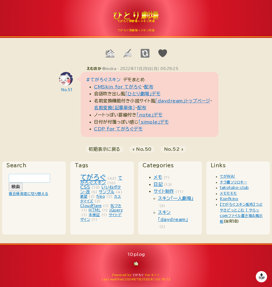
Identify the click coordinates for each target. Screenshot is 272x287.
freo (100, 196)
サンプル (107, 192)
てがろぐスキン (101, 180)
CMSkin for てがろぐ (118, 87)
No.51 (67, 90)
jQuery (116, 210)
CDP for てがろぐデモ (118, 129)
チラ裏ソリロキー (233, 182)
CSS (85, 187)
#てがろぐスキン (103, 79)
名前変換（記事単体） (114, 107)
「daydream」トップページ (182, 101)
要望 (84, 196)
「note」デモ (149, 115)
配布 (148, 87)
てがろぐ (93, 177)
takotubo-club (234, 188)
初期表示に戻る (104, 149)
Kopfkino (229, 199)
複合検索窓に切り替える (28, 194)
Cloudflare (91, 206)
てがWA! (227, 176)
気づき (116, 206)
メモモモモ (228, 193)
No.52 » (174, 149)
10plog (136, 19)
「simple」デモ (153, 122)
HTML (95, 210)
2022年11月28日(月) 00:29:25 (149, 69)
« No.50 (142, 149)
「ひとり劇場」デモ (143, 93)
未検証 (94, 215)
